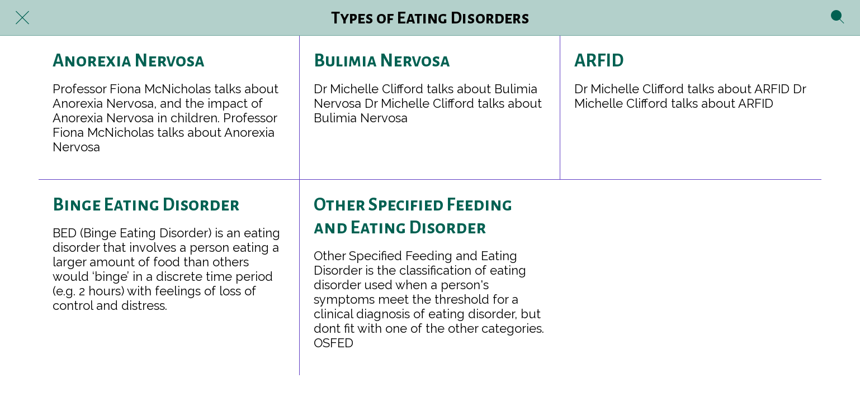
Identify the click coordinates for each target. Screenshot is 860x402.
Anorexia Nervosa (129, 60)
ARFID (598, 60)
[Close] (22, 18)
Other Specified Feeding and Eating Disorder (413, 216)
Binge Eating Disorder (146, 204)
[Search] (837, 17)
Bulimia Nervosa (382, 60)
